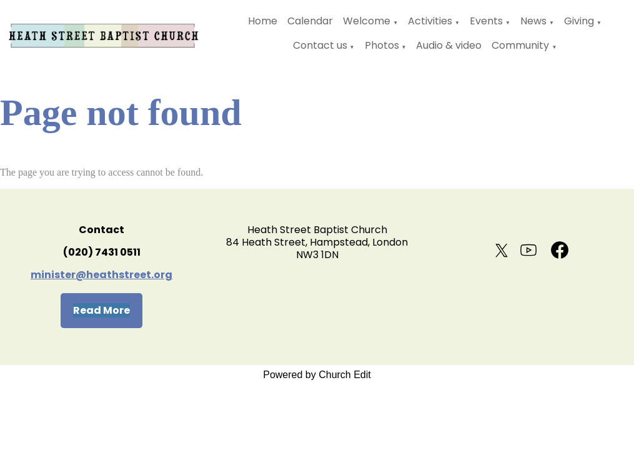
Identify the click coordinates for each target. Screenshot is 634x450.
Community (520, 45)
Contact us (320, 45)
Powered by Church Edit (317, 374)
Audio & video (449, 45)
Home (262, 21)
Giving (579, 21)
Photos (382, 45)
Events (486, 21)
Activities (430, 21)
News (533, 21)
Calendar (310, 21)
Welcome (366, 21)
